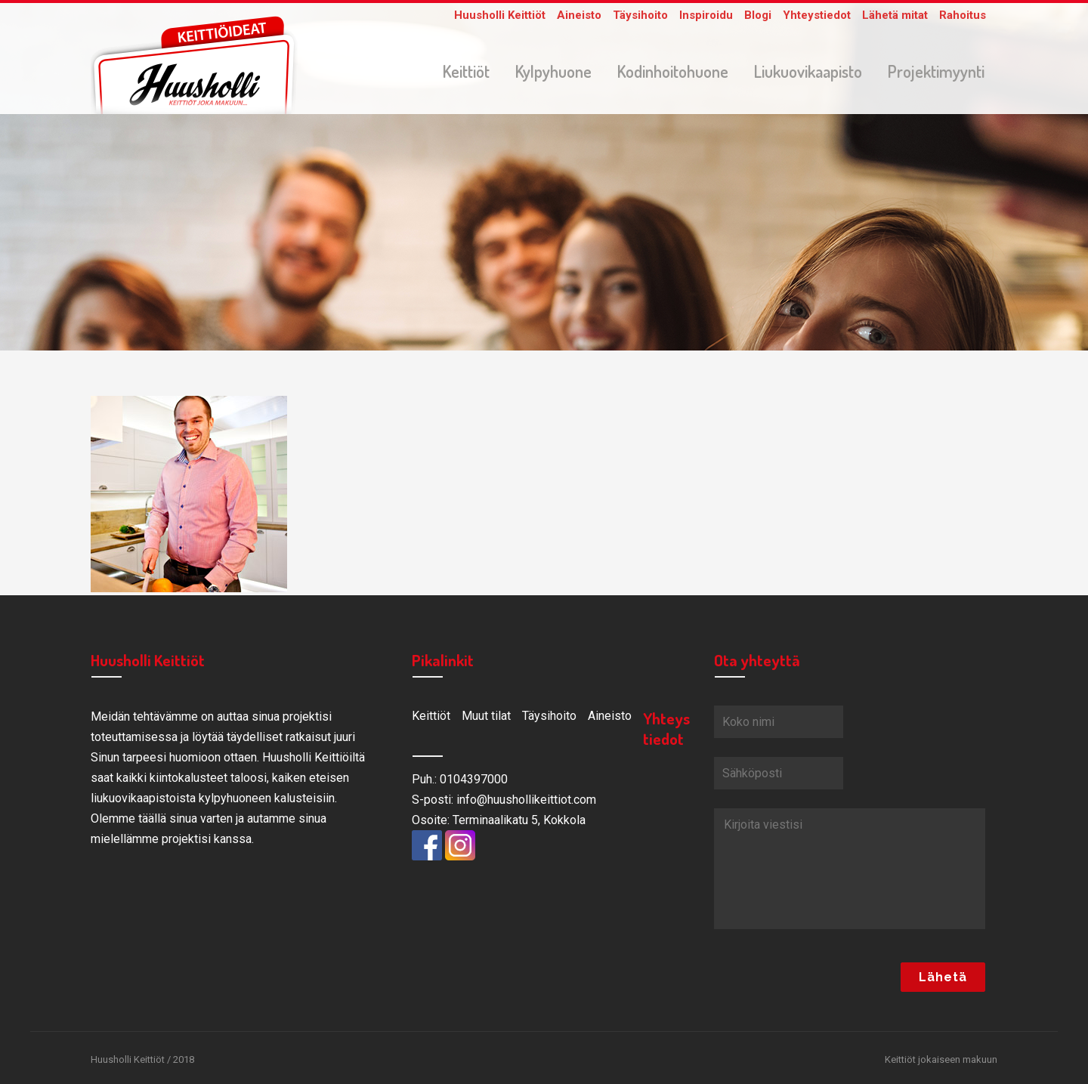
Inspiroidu (706, 15)
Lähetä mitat (895, 15)
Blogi (757, 15)
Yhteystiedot (817, 15)
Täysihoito (640, 15)
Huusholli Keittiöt (500, 15)
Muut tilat (486, 716)
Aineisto (579, 15)
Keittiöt (431, 716)
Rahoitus (962, 15)
